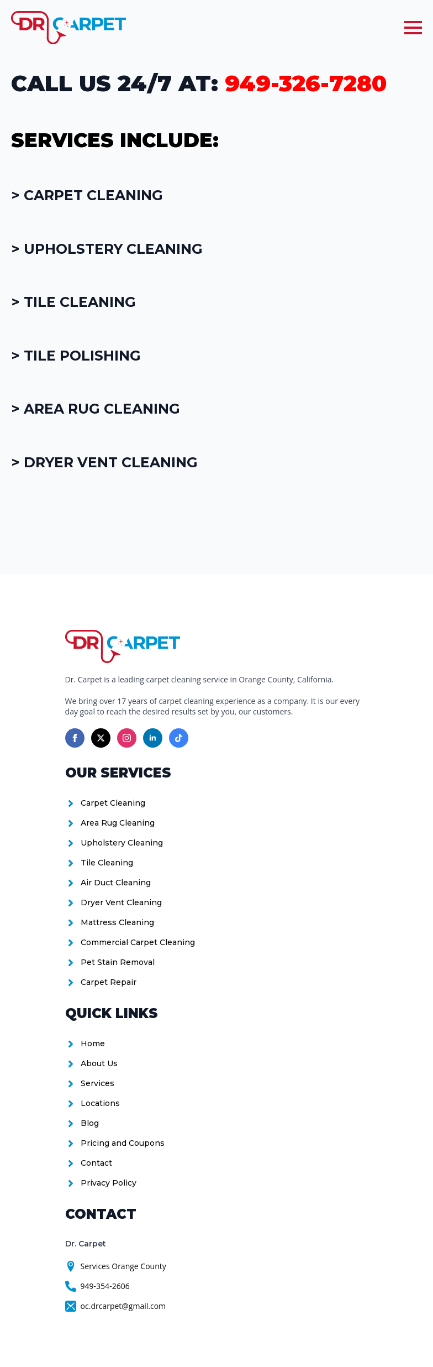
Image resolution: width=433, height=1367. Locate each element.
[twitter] (100, 738)
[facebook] (75, 738)
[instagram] (126, 738)
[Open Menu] (413, 27)
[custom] (178, 738)
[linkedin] (152, 738)
